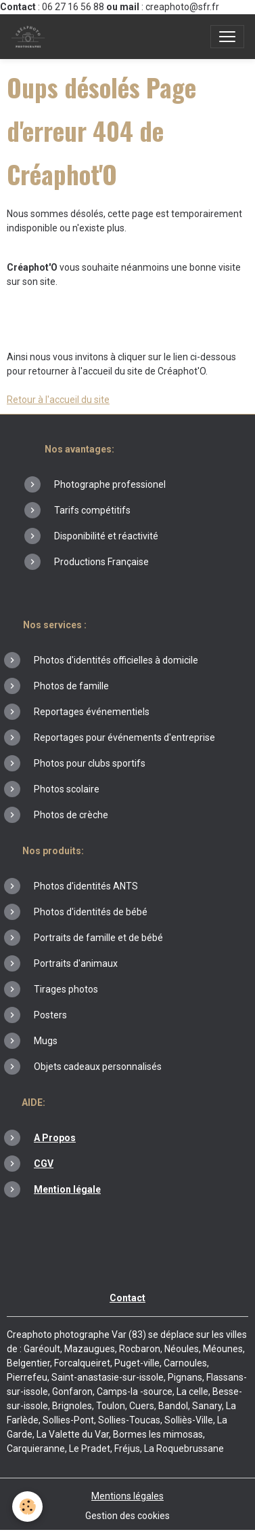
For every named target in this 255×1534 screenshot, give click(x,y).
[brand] (31, 36)
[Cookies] (27, 1506)
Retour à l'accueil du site (58, 399)
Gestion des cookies (127, 1515)
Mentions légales (127, 1496)
